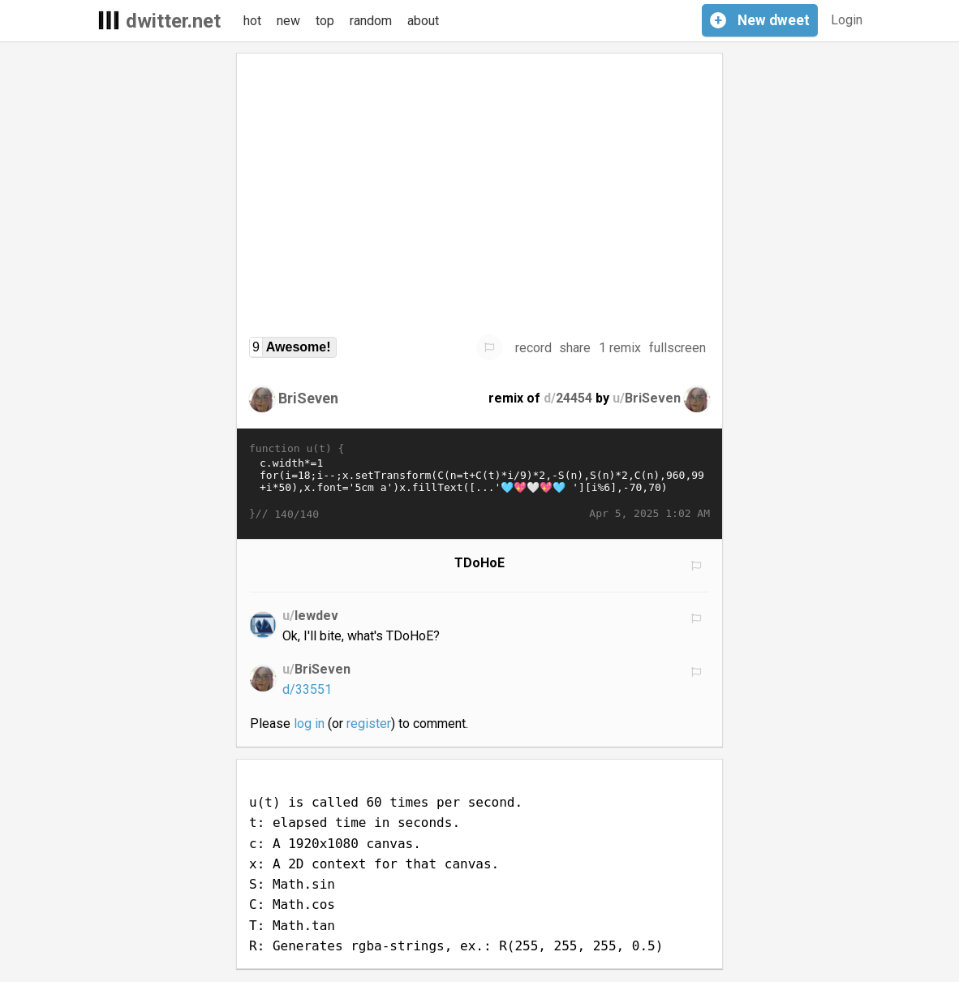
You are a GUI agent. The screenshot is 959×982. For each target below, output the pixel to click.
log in (309, 723)
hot (252, 20)
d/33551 (307, 689)
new (288, 20)
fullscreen (677, 347)
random (371, 20)
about (423, 20)
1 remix (620, 347)
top (325, 20)
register (368, 723)
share (575, 347)
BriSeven (308, 398)
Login (846, 20)
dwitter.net (173, 21)
